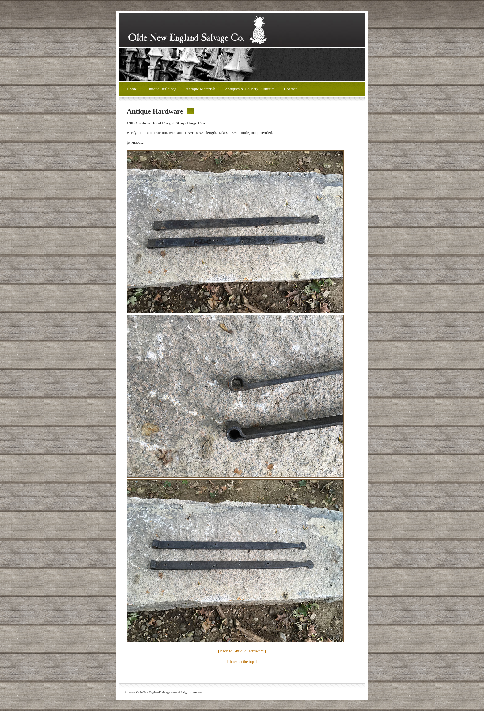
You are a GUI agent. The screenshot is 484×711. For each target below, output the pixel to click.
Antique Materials (200, 88)
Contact (290, 88)
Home (132, 88)
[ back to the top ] (242, 661)
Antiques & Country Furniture (250, 88)
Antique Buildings (161, 88)
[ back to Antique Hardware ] (242, 651)
